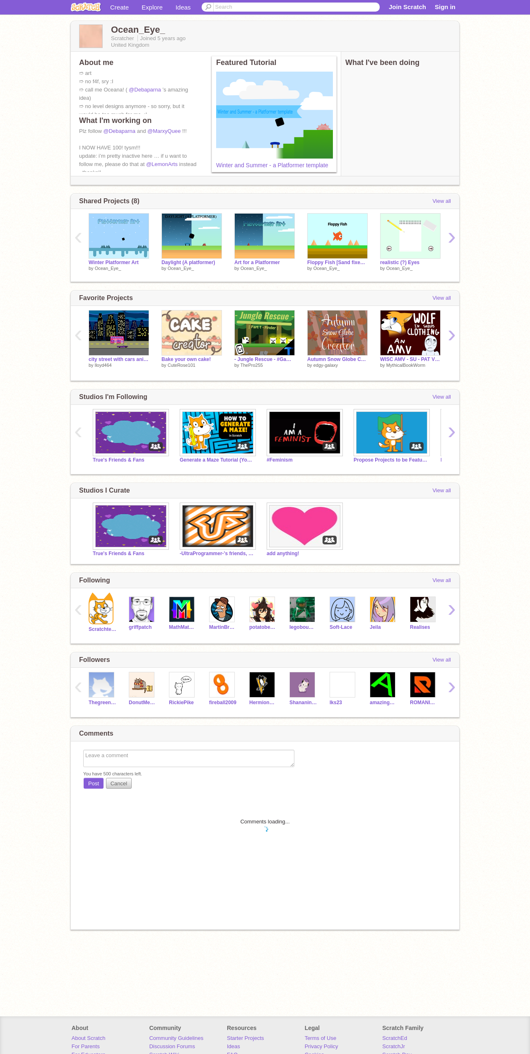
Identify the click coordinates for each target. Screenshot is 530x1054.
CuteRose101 (181, 365)
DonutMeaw (143, 702)
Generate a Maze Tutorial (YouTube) (217, 460)
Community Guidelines (176, 1038)
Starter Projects (245, 1038)
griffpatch (140, 627)
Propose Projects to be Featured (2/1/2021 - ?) (391, 460)
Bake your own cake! (186, 359)
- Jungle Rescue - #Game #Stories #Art (264, 359)
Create (119, 7)
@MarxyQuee (164, 131)
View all (441, 201)
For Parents (86, 1046)
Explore (152, 7)
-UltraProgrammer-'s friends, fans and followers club (217, 553)
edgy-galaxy (325, 365)
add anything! (283, 553)
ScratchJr (393, 1046)
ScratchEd (394, 1038)
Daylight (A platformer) (188, 262)
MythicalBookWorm (406, 365)
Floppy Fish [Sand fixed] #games (337, 262)
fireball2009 (222, 702)
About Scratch (89, 1038)
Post (93, 783)
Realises (420, 627)
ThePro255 (251, 365)
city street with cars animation (119, 359)
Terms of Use (321, 1038)
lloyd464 (103, 365)
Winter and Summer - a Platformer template (272, 165)
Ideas (183, 7)
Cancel (119, 783)
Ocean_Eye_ (108, 268)
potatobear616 (263, 627)
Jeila (375, 627)
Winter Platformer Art (114, 262)
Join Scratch (407, 6)
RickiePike (181, 702)
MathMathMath (183, 627)
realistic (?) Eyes (399, 262)
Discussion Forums (172, 1046)
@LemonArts (162, 164)
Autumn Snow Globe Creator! (337, 359)
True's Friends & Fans (119, 460)
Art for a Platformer (257, 262)
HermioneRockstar (263, 702)
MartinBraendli (223, 627)
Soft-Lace (341, 627)
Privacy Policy (321, 1046)
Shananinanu (303, 702)
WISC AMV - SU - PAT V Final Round (410, 359)
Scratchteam (102, 629)
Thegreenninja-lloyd (102, 702)
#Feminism (280, 460)
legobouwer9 (303, 627)
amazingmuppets (384, 702)
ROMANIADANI (424, 702)
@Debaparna (145, 90)
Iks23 (336, 702)
